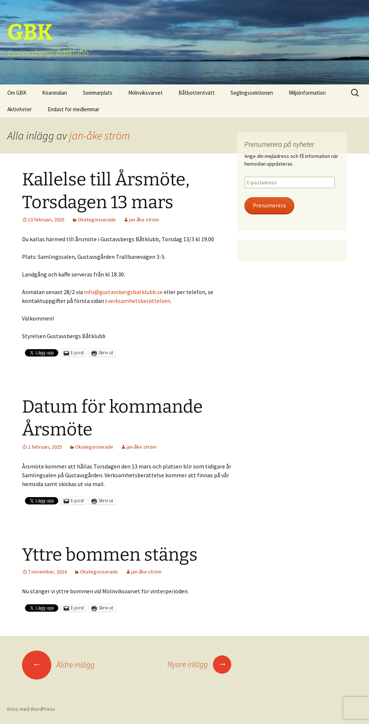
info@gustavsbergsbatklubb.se (123, 292)
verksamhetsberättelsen (139, 300)
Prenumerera (269, 205)
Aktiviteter (19, 109)
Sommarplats (97, 92)
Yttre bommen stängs (110, 554)
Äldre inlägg (58, 664)
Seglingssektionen (251, 92)
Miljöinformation (307, 92)
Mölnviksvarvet (145, 92)
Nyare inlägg (199, 664)
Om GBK (16, 92)
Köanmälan (54, 92)
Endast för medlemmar (73, 109)
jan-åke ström (99, 135)
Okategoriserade (97, 219)
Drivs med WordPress (31, 709)
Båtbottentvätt (196, 92)
